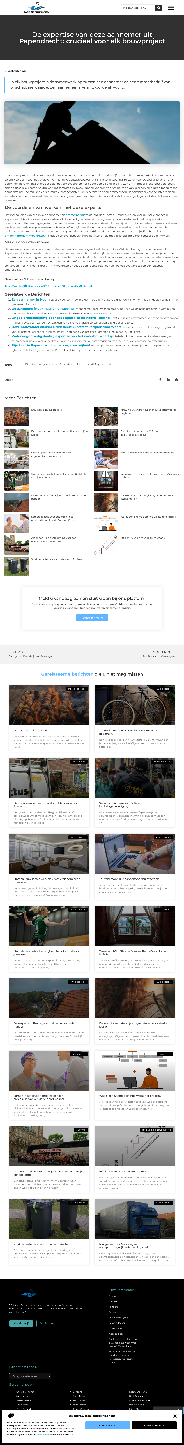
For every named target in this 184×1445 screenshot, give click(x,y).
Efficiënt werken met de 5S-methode (143, 537)
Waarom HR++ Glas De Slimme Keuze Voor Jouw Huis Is (132, 952)
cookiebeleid (44, 1434)
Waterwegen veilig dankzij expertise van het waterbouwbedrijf (62, 336)
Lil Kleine (77, 1391)
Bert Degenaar (137, 1396)
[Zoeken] (158, 8)
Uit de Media (115, 1328)
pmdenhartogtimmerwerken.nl (26, 235)
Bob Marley (79, 1396)
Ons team (114, 1301)
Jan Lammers (23, 1396)
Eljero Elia (134, 1409)
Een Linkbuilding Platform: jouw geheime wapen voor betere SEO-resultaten (123, 1343)
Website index (116, 1333)
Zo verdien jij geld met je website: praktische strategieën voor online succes (122, 1357)
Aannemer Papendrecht (60, 364)
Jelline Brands (23, 1400)
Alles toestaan (107, 1425)
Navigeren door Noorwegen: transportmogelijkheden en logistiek (124, 1245)
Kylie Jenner (79, 1404)
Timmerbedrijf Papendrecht (94, 364)
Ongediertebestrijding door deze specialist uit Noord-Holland (61, 318)
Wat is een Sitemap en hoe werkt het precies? (148, 516)
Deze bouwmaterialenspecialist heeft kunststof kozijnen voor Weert (66, 327)
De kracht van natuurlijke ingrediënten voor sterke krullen (133, 1025)
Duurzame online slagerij (46, 409)
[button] (175, 1416)
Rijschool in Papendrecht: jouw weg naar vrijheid (51, 345)
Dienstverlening (15, 71)
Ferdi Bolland (23, 1409)
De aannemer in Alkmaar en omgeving (43, 308)
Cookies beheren (154, 1425)
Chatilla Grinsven (25, 1391)
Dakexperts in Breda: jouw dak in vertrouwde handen (44, 1025)
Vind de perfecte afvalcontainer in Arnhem (57, 559)
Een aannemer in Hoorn (31, 299)
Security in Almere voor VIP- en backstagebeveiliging (120, 804)
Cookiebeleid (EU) (118, 1317)
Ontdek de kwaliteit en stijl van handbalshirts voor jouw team (48, 952)
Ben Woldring (136, 1404)
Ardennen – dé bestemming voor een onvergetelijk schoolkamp (48, 1173)
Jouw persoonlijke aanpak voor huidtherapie (147, 452)
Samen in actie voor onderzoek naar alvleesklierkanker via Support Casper (39, 1097)
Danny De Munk (138, 1391)
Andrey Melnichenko (140, 1400)
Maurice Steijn (80, 1400)
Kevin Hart (22, 1404)
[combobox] (138, 8)
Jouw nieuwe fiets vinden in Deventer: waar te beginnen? (130, 732)
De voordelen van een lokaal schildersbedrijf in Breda (45, 804)
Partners (113, 1306)
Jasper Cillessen (81, 1409)
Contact (113, 1312)
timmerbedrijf (75, 215)
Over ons (113, 1296)
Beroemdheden (117, 1323)
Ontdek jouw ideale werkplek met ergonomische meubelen (47, 880)
